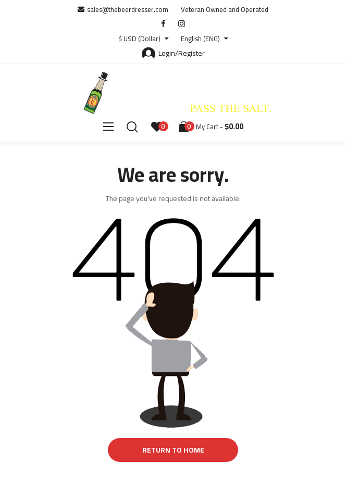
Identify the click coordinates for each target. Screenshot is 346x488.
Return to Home (173, 450)
